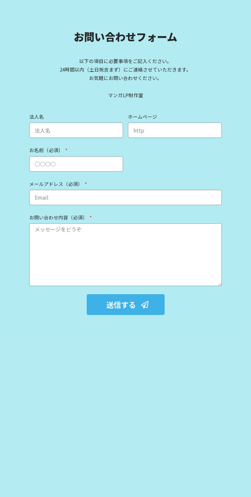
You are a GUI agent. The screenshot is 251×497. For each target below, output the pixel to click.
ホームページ (142, 116)
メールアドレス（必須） (56, 183)
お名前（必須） (46, 150)
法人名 (36, 116)
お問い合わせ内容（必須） (59, 217)
